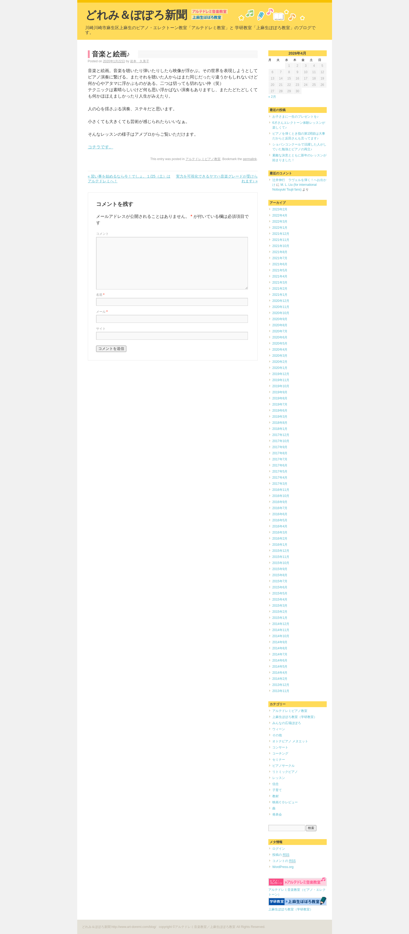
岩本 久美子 (139, 61)
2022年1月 (279, 228)
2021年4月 (279, 276)
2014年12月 (280, 624)
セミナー (278, 759)
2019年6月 (279, 410)
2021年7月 (279, 258)
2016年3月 (279, 532)
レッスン (278, 778)
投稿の (280, 855)
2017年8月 (279, 453)
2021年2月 (279, 288)
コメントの (284, 861)
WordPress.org (283, 867)
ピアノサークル (283, 766)
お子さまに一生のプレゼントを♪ (295, 116)
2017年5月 (279, 471)
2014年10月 (280, 636)
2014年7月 (279, 654)
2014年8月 (279, 648)
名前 (100, 295)
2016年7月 (279, 508)
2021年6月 (279, 264)
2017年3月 (279, 484)
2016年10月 (280, 496)
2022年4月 (279, 215)
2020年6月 (279, 337)
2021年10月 (280, 246)
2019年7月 (279, 404)
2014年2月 (279, 679)
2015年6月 (279, 587)
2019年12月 (280, 374)
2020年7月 (279, 331)
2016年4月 (279, 526)
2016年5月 (279, 520)
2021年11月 (280, 240)
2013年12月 (280, 685)
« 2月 (272, 97)
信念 (275, 784)
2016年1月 (279, 545)
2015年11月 (280, 557)
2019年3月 (279, 416)
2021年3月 (279, 282)
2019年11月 (280, 380)
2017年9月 (279, 447)
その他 (277, 735)
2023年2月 (279, 209)
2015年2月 (279, 612)
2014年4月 (279, 673)
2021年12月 (280, 234)
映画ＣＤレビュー (285, 802)
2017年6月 (279, 465)
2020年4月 (279, 349)
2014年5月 (279, 666)
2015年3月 (279, 605)
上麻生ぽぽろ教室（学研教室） (294, 717)
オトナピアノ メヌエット (290, 741)
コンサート (280, 747)
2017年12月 (280, 435)
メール (102, 312)
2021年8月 (279, 252)
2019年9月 (279, 392)
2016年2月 (279, 538)
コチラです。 (100, 147)
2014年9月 (279, 642)
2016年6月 (279, 514)
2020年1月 (279, 368)
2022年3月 (279, 221)
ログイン (278, 849)
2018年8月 (279, 423)
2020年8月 (279, 325)
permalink (250, 159)
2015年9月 (279, 569)
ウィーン (278, 729)
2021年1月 (279, 295)
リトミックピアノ (285, 772)
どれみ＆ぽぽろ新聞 (136, 15)
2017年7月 (279, 459)
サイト (101, 329)
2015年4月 (279, 599)
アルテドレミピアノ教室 (203, 159)
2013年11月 (280, 691)
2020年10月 (280, 313)
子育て (277, 790)
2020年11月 (280, 307)
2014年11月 (280, 630)
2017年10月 (280, 441)
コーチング (280, 753)
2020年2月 (279, 362)
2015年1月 (279, 618)
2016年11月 (280, 490)
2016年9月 (279, 502)
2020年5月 (279, 343)
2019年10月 (280, 386)
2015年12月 (280, 551)
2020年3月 (279, 356)
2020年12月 (280, 301)
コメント (102, 234)
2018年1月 (279, 429)
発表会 (277, 814)
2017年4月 (279, 477)
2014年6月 (279, 660)
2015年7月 (279, 581)
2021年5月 (279, 270)
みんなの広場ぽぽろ (286, 723)
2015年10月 (280, 563)
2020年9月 (279, 319)
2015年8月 (279, 575)
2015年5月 (279, 593)
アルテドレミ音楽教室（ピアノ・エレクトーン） (297, 889)
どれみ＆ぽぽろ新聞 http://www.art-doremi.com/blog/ (119, 927)
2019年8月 (279, 398)
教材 (275, 796)
